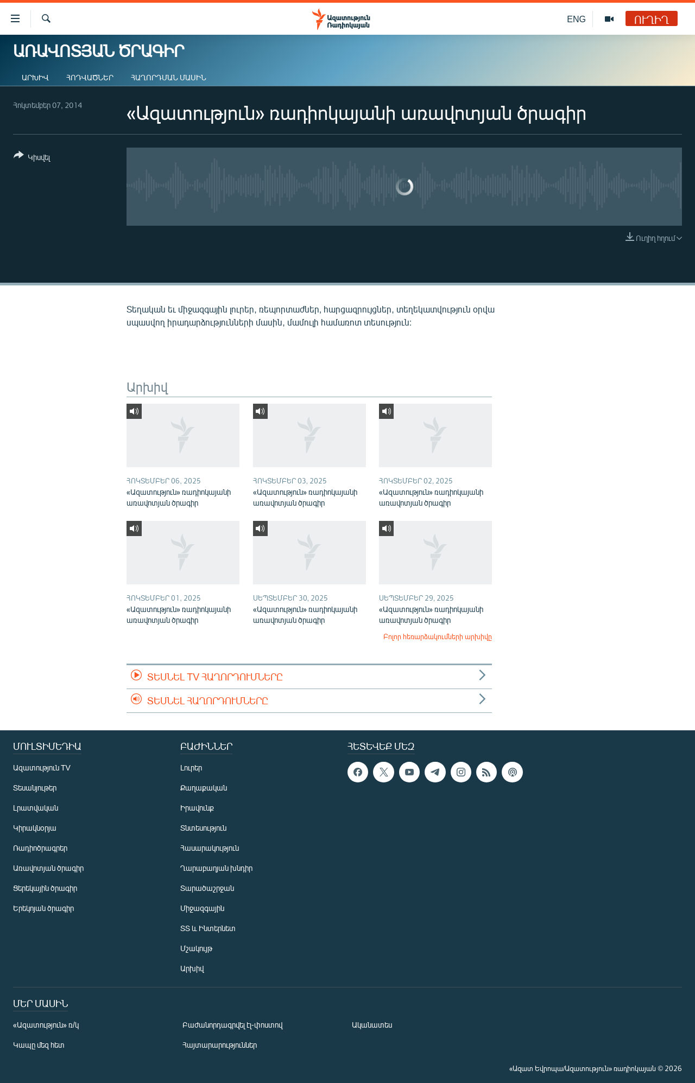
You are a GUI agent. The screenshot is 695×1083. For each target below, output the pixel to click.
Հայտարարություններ (219, 1044)
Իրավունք (197, 807)
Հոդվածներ (89, 77)
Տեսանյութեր (34, 787)
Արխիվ (35, 77)
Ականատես (372, 1024)
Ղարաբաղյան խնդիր (216, 867)
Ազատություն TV (42, 767)
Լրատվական (35, 807)
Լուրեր (191, 767)
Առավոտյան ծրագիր (48, 867)
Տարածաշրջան (207, 888)
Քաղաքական (203, 787)
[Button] (32, 158)
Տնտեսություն (203, 827)
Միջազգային (202, 908)
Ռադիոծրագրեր (40, 847)
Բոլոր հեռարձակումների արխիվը (437, 636)
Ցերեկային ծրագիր (45, 888)
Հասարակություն (209, 847)
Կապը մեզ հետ (39, 1044)
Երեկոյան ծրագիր (43, 908)
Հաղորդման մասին (168, 77)
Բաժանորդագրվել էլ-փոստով (232, 1024)
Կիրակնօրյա (34, 827)
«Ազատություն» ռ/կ (46, 1024)
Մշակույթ (196, 948)
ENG (576, 19)
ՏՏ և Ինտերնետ (208, 928)
